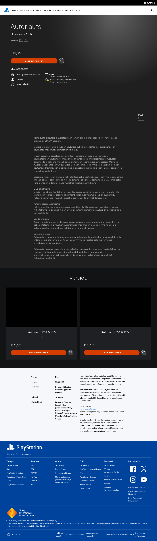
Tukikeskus (84, 465)
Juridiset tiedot (59, 534)
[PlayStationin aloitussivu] (6, 10)
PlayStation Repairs (88, 477)
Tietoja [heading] (9, 461)
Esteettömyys (61, 469)
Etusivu (9, 454)
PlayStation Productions (16, 477)
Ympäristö (59, 465)
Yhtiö (8, 480)
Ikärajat (107, 475)
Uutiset (58, 10)
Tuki (76, 10)
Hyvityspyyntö (85, 484)
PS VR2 (34, 473)
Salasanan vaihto (87, 480)
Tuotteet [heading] (35, 461)
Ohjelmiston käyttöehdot (139, 534)
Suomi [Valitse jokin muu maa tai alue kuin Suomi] (13, 534)
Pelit (14, 10)
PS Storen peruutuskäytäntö (111, 470)
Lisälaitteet (47, 10)
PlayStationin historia (15, 484)
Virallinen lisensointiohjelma (111, 488)
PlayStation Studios (14, 473)
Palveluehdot (109, 465)
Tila (81, 473)
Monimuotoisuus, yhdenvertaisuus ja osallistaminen (63, 480)
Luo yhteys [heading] (134, 461)
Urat (8, 469)
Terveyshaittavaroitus (113, 479)
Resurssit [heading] (108, 461)
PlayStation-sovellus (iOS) (139, 487)
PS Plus (36, 10)
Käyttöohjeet (85, 488)
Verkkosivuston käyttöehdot (92, 534)
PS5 (21, 10)
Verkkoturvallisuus (63, 473)
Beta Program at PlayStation (135, 499)
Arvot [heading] (58, 461)
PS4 (27, 10)
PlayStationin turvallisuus (90, 469)
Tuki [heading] (82, 461)
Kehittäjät (108, 483)
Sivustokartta (111, 534)
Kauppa (68, 10)
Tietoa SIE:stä (12, 465)
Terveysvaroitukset (88, 409)
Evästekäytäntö (125, 534)
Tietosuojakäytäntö (76, 534)
